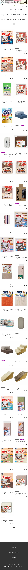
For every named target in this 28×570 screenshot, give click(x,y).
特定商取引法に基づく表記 (14, 552)
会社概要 (14, 547)
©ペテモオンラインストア (14, 564)
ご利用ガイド (14, 544)
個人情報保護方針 (14, 557)
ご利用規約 (14, 554)
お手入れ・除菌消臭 (21, 19)
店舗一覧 (14, 549)
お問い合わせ (14, 559)
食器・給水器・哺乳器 (11, 19)
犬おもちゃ (3, 19)
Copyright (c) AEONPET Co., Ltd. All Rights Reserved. (14, 566)
